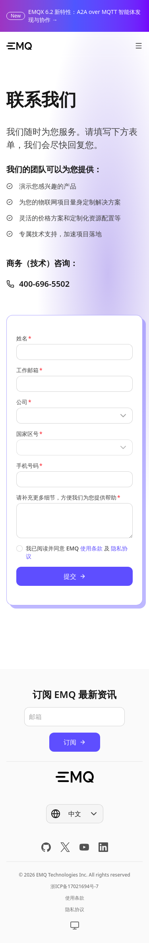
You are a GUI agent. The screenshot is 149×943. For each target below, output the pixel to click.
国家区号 (27, 433)
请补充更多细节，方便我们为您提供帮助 (66, 497)
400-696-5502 (38, 283)
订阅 (75, 742)
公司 (21, 402)
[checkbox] (19, 548)
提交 (75, 576)
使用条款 (91, 548)
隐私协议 (74, 909)
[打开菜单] (138, 45)
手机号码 (27, 465)
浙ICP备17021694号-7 (74, 886)
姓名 (21, 338)
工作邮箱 (27, 370)
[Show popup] (74, 416)
